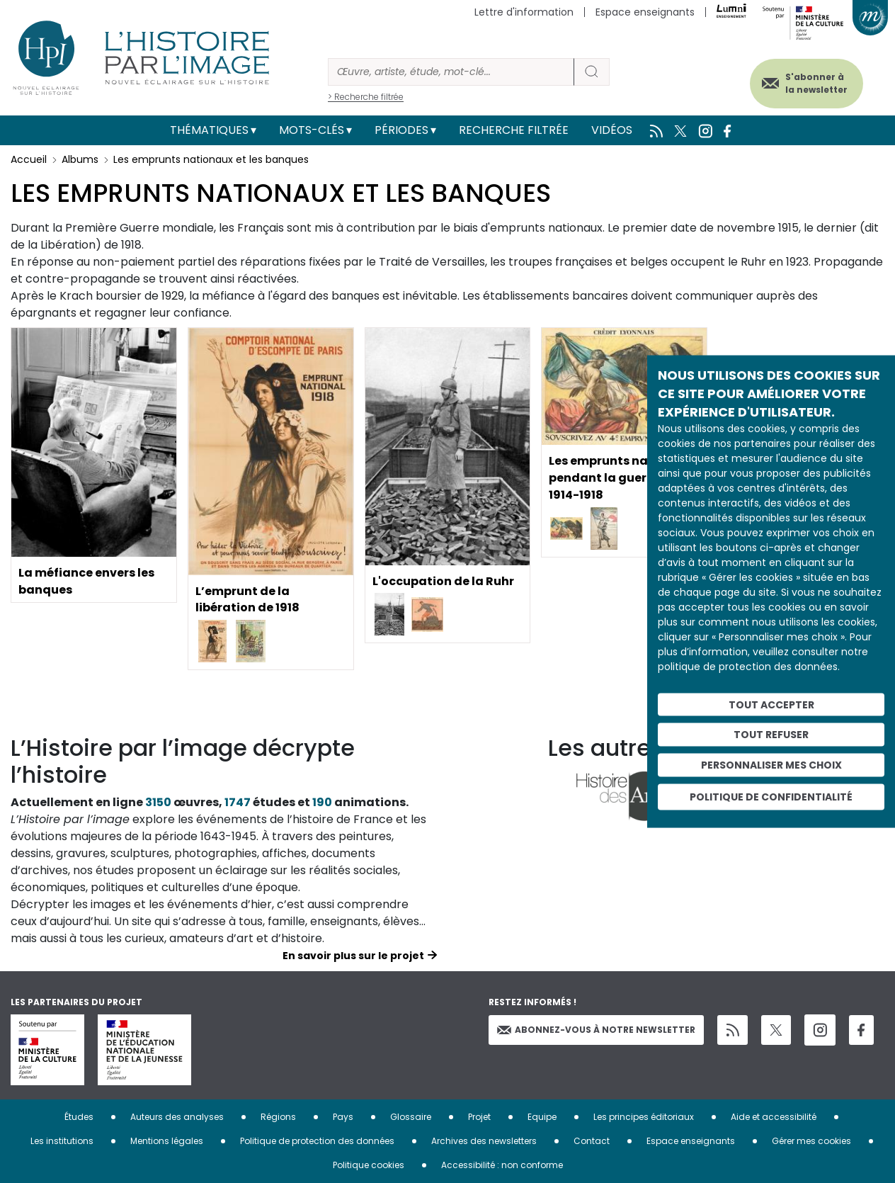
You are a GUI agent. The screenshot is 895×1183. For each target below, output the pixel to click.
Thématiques (209, 130)
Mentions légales (166, 1141)
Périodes (401, 130)
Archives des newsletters (484, 1141)
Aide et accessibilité (773, 1117)
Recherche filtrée (514, 130)
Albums (80, 159)
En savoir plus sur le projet (353, 956)
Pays (343, 1117)
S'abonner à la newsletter (816, 83)
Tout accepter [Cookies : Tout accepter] (771, 704)
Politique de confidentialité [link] (771, 796)
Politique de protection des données (317, 1141)
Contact (592, 1141)
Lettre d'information (524, 12)
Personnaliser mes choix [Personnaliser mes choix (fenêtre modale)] (771, 765)
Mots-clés (311, 130)
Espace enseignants (645, 12)
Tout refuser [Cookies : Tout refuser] (771, 735)
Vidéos (611, 130)
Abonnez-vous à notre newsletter (596, 1030)
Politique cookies (368, 1165)
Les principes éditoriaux (643, 1117)
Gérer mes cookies (811, 1141)
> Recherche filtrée (366, 97)
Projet (479, 1117)
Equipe (542, 1117)
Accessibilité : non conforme (502, 1165)
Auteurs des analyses (177, 1117)
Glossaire (410, 1117)
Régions (278, 1117)
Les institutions (61, 1141)
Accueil (29, 159)
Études (78, 1117)
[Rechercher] (451, 72)
